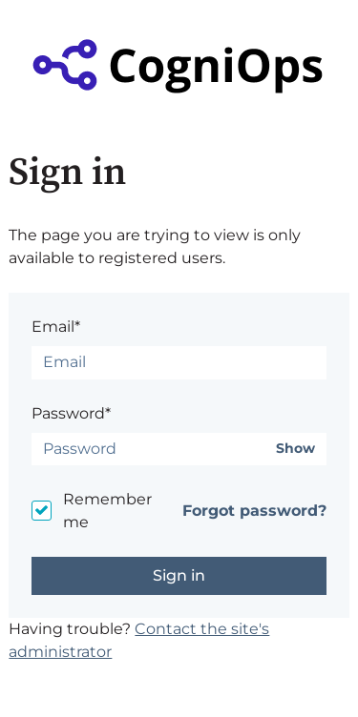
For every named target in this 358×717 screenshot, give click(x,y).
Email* (56, 327)
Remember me (107, 510)
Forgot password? (254, 511)
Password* (71, 413)
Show (295, 448)
